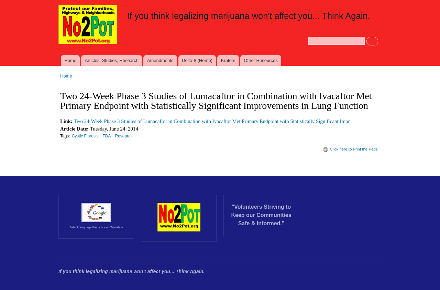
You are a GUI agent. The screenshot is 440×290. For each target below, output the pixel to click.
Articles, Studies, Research (112, 60)
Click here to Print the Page (350, 149)
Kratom (228, 60)
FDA (107, 136)
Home (70, 60)
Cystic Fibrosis (85, 136)
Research (124, 136)
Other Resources (260, 60)
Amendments (160, 60)
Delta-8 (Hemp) (197, 60)
